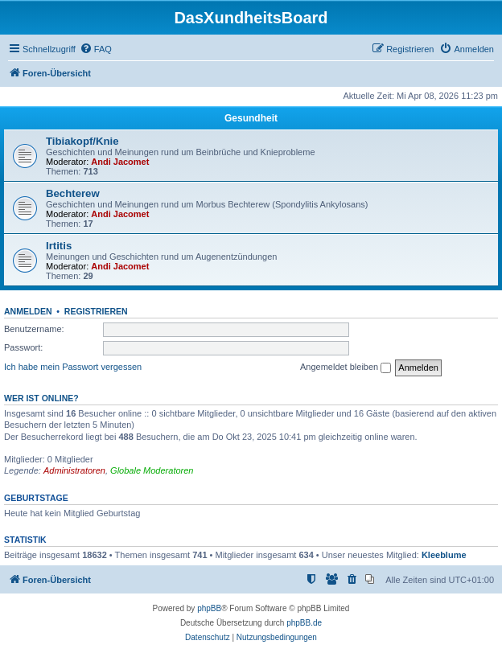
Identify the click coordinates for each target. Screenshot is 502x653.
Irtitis (59, 246)
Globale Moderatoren (151, 470)
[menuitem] (96, 49)
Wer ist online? (41, 398)
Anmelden (28, 311)
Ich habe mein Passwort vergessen (73, 367)
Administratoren (74, 470)
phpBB (209, 608)
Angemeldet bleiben (345, 367)
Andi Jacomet (120, 161)
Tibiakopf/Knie (82, 141)
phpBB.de (304, 622)
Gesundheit (251, 118)
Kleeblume (444, 555)
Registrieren (96, 311)
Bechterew (73, 193)
